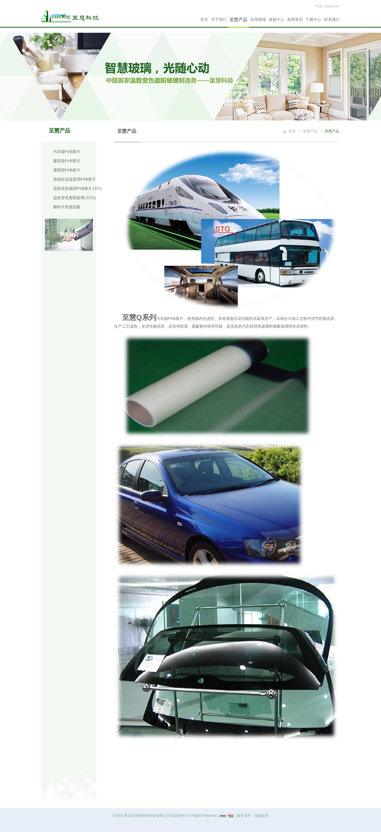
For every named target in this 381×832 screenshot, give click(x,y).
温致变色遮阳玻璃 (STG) (74, 198)
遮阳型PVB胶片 (66, 170)
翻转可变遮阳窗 (66, 207)
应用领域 (258, 19)
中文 (319, 6)
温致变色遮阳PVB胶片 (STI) (77, 188)
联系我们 (332, 19)
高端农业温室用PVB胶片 (74, 179)
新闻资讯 (295, 19)
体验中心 (276, 19)
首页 (204, 19)
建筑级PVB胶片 (66, 161)
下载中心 (313, 19)
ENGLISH (332, 6)
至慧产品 (238, 19)
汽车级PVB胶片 (66, 151)
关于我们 (219, 19)
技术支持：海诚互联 (253, 816)
